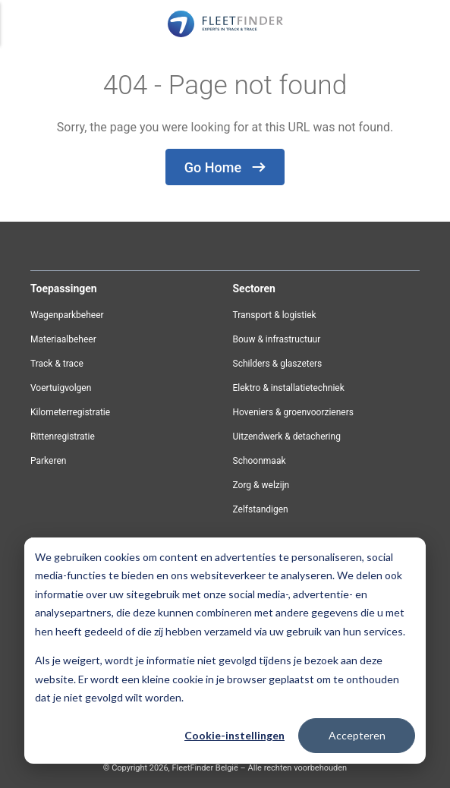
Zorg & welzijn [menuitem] (261, 485)
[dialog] (225, 650)
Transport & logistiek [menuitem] (274, 315)
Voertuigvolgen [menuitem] (60, 388)
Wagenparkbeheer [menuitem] (67, 315)
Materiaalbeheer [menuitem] (63, 339)
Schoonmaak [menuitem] (259, 460)
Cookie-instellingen (234, 735)
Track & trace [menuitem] (56, 363)
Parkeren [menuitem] (48, 460)
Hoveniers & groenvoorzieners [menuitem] (293, 412)
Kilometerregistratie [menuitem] (70, 412)
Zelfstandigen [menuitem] (260, 509)
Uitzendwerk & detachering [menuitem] (287, 436)
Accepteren (357, 735)
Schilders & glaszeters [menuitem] (278, 363)
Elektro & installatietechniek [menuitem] (289, 388)
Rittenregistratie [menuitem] (62, 436)
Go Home (225, 167)
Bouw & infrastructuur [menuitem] (277, 339)
